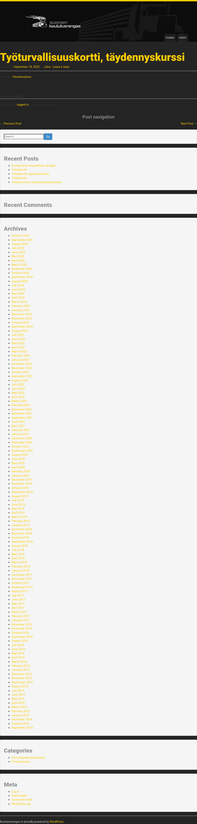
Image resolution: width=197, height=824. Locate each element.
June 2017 (18, 599)
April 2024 (18, 297)
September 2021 (22, 417)
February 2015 (21, 711)
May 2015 (18, 698)
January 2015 (20, 715)
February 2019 (21, 521)
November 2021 (22, 413)
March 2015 (19, 707)
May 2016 (18, 653)
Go (48, 136)
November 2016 (22, 628)
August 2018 (20, 546)
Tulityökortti (19, 169)
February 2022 (21, 405)
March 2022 (19, 401)
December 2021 (22, 409)
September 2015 (22, 682)
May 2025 (18, 256)
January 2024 (20, 310)
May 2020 (18, 463)
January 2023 (20, 360)
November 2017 (22, 579)
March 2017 (19, 612)
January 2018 (20, 570)
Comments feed (22, 799)
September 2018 (22, 541)
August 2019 (20, 496)
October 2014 (20, 723)
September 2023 (22, 326)
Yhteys (182, 37)
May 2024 (18, 293)
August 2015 (20, 686)
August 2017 (20, 591)
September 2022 (22, 376)
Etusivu (170, 37)
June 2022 (18, 388)
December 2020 (22, 438)
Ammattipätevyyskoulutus (28, 757)
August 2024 (20, 281)
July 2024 (18, 285)
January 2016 (20, 670)
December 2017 (22, 575)
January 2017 (20, 620)
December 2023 (22, 314)
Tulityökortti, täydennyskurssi (30, 174)
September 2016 (22, 637)
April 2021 (18, 426)
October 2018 (20, 537)
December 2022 (22, 364)
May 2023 (18, 343)
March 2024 (19, 302)
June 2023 (18, 339)
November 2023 (22, 318)
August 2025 (20, 244)
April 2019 (18, 512)
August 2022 (20, 380)
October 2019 (20, 488)
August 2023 (20, 331)
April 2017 (18, 608)
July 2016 (18, 645)
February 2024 (21, 306)
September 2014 (22, 727)
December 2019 (22, 479)
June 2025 (18, 252)
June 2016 (18, 649)
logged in (23, 104)
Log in (15, 791)
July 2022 (18, 384)
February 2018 (21, 566)
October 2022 (20, 372)
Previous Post (10, 123)
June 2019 (18, 504)
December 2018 (22, 529)
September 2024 (22, 277)
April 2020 (18, 467)
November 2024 (22, 269)
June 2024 (18, 289)
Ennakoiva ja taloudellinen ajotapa (33, 165)
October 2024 (20, 273)
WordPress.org (21, 804)
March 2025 (19, 264)
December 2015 (22, 674)
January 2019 (20, 525)
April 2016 (18, 657)
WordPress (57, 821)
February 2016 (21, 665)
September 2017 (22, 587)
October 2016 (20, 632)
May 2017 (18, 604)
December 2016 (22, 624)
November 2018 (22, 533)
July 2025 (18, 248)
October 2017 (20, 583)
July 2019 (18, 500)
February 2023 (21, 355)
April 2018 (18, 558)
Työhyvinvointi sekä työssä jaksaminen (36, 182)
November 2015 (22, 678)
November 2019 (22, 483)
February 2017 (21, 616)
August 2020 (20, 454)
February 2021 (21, 430)
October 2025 (20, 235)
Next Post (189, 123)
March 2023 (19, 351)
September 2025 (22, 240)
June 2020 (18, 459)
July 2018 (18, 550)
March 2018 (19, 562)
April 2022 (18, 397)
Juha (47, 67)
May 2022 (18, 393)
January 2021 (20, 434)
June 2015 (18, 694)
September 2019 (22, 492)
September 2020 (22, 450)
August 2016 (20, 641)
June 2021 (18, 421)
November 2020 (22, 442)
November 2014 (22, 719)
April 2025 (18, 260)
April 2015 (18, 703)
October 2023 (20, 322)
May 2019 (18, 508)
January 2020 (20, 475)
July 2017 (18, 595)
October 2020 (20, 446)
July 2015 (18, 690)
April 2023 (18, 347)
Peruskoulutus (22, 77)
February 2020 (21, 471)
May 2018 (18, 554)
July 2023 (18, 335)
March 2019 (19, 517)
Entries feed (19, 795)
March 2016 (19, 661)
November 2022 (22, 368)
